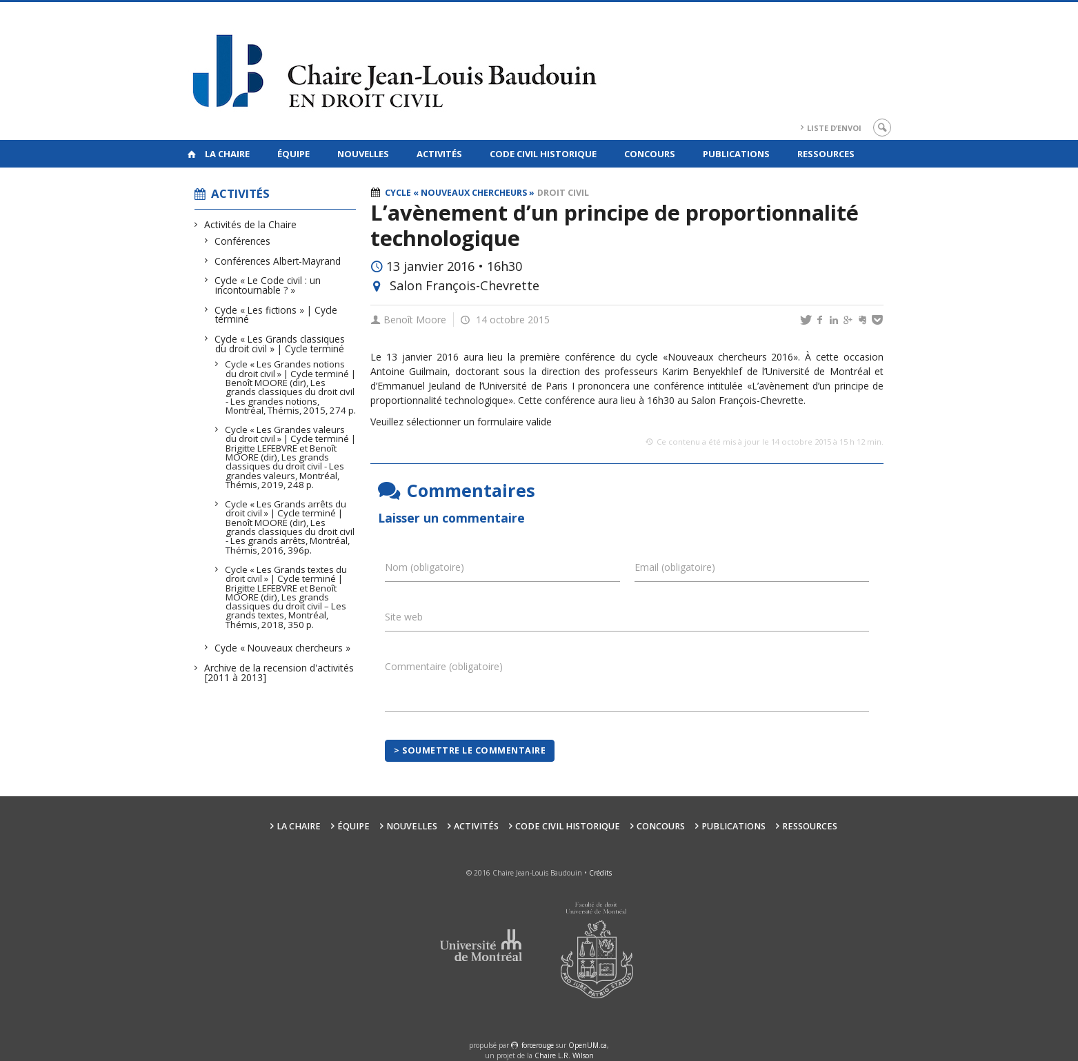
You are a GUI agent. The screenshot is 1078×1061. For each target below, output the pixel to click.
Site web (404, 616)
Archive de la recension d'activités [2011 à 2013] (279, 672)
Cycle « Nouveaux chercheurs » (282, 647)
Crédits (600, 873)
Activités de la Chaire (251, 224)
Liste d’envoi (834, 128)
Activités (439, 154)
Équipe (293, 154)
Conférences (242, 240)
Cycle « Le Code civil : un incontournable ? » (268, 285)
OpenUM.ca (587, 1045)
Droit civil (563, 193)
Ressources (826, 154)
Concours (649, 154)
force (537, 1045)
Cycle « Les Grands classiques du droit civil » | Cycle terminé (280, 343)
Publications (736, 154)
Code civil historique (543, 154)
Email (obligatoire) (675, 567)
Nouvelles (363, 154)
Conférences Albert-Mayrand (278, 260)
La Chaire (227, 154)
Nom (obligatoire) (424, 567)
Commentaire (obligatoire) (444, 666)
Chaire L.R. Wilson (564, 1055)
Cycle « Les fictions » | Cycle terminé (276, 314)
